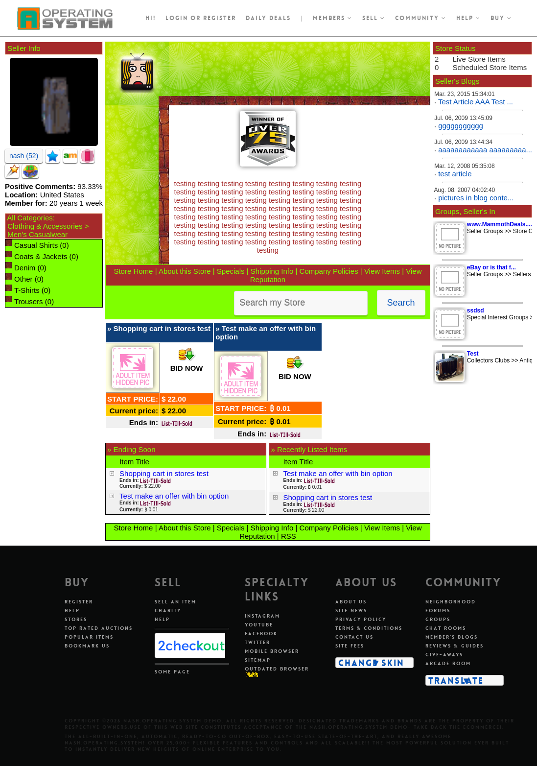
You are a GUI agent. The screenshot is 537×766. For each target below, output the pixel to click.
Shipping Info (272, 271)
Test (473, 353)
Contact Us (354, 637)
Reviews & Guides (454, 646)
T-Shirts (27, 290)
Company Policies (329, 271)
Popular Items (89, 637)
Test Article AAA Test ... (475, 101)
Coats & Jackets (40, 256)
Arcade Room (448, 663)
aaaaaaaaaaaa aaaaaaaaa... (485, 149)
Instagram (262, 616)
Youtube (259, 625)
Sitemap (258, 660)
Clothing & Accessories (44, 226)
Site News (351, 610)
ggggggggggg (460, 125)
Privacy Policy (360, 619)
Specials (231, 271)
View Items (382, 271)
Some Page (172, 672)
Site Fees (349, 646)
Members (332, 18)
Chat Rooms (445, 628)
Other (23, 279)
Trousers (28, 301)
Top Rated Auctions (99, 628)
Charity (168, 610)
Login (176, 18)
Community (420, 18)
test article (454, 173)
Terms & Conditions (369, 628)
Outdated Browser (277, 669)
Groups (437, 619)
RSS (288, 536)
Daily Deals (268, 18)
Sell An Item (175, 601)
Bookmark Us (87, 646)
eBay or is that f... (491, 267)
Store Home (133, 271)
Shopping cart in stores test (162, 328)
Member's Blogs (451, 637)
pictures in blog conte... (476, 197)
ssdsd (475, 310)
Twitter (257, 642)
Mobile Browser (272, 651)
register (219, 18)
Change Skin (371, 662)
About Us (351, 601)
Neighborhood (450, 601)
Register (79, 601)
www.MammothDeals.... (499, 224)
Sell (373, 18)
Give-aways (444, 654)
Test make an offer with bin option (174, 496)
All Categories (29, 218)
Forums (437, 610)
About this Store (185, 271)
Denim (24, 267)
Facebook (261, 633)
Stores (76, 619)
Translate (456, 680)
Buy (501, 18)
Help (468, 18)
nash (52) (23, 156)
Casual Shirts (36, 245)
